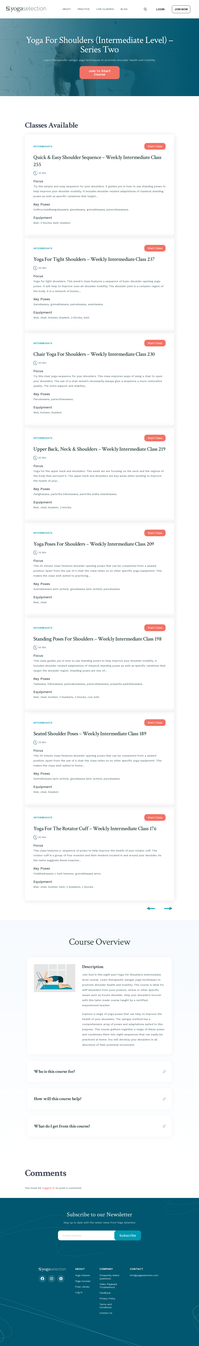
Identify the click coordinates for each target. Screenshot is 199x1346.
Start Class (155, 146)
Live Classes (105, 9)
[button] (145, 9)
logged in (48, 1188)
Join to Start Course (99, 72)
